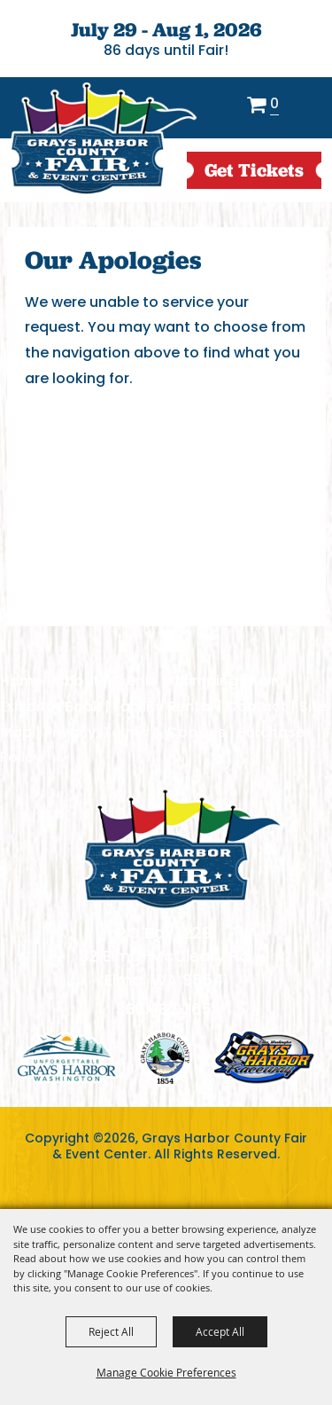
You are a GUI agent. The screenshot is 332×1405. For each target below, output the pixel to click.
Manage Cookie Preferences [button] (166, 1372)
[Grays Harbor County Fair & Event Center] (102, 139)
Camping (204, 681)
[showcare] (182, 849)
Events (135, 681)
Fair (263, 681)
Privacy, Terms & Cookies (135, 732)
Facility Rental (163, 706)
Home (21, 681)
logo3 (264, 1057)
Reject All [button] (111, 1331)
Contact (256, 706)
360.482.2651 (166, 1009)
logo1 (67, 1057)
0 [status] (274, 104)
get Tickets (254, 170)
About (77, 681)
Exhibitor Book (50, 706)
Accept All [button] (220, 1331)
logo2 (165, 1057)
